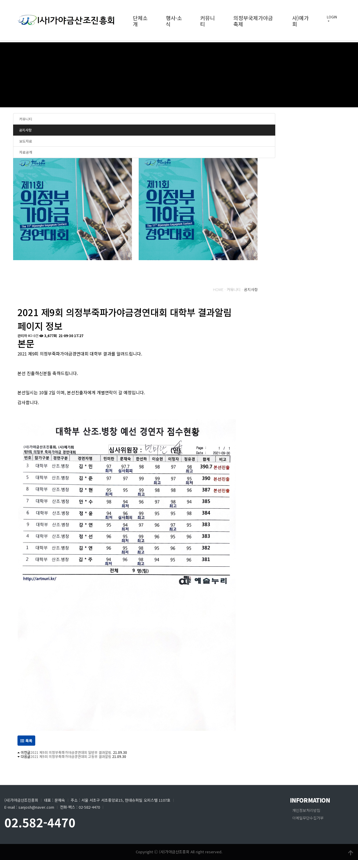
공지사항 (25, 129)
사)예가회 (300, 21)
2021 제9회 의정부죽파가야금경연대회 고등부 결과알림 (70, 756)
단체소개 (140, 21)
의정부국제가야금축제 (253, 21)
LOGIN (332, 16)
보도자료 (25, 141)
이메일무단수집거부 (308, 818)
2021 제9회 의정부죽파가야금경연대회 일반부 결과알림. (71, 752)
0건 (33, 335)
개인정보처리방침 (306, 810)
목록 (26, 740)
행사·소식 (174, 21)
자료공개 (25, 152)
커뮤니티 (207, 21)
